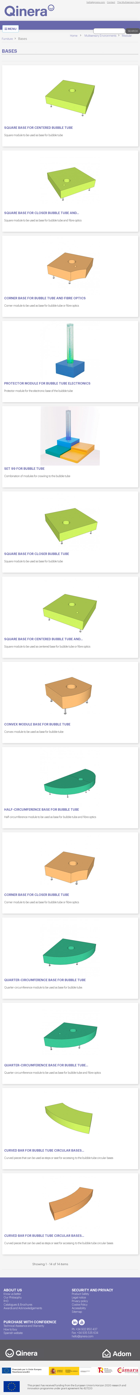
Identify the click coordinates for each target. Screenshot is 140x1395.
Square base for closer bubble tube (36, 554)
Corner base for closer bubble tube (36, 895)
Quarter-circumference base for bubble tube (45, 980)
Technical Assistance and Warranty (24, 1325)
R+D (6, 1301)
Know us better (12, 1293)
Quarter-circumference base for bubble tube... (46, 1065)
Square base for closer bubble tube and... (41, 213)
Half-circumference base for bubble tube (41, 809)
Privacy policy (80, 1301)
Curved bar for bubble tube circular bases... (44, 1150)
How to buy (10, 1329)
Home (73, 35)
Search (133, 31)
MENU (11, 29)
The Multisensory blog (128, 2)
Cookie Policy (80, 1304)
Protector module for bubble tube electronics (47, 383)
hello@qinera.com (96, 2)
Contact (111, 2)
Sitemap (77, 1311)
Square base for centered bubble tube (38, 127)
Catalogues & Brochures (18, 1304)
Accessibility (79, 1308)
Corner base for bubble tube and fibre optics (45, 298)
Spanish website (13, 1333)
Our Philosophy (13, 1297)
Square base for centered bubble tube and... (43, 639)
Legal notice (79, 1297)
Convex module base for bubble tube (37, 724)
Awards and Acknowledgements (23, 1308)
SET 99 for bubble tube (24, 468)
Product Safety (80, 1293)
